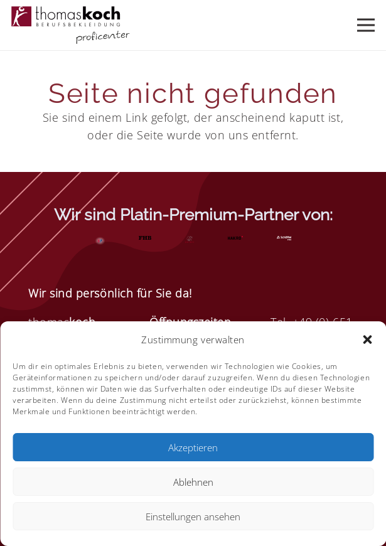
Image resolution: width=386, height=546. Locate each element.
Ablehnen (193, 482)
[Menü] (366, 25)
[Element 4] (70, 25)
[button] (367, 339)
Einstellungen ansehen (193, 516)
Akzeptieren (193, 447)
